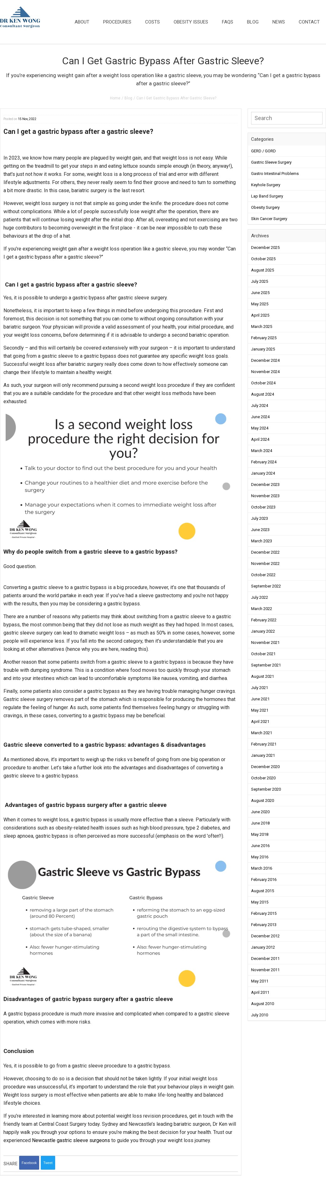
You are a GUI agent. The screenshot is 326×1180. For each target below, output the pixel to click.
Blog (253, 22)
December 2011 (265, 958)
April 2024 (260, 439)
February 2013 (263, 924)
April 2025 (260, 315)
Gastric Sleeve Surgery (271, 162)
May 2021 (259, 710)
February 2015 (263, 913)
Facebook (29, 1163)
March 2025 (261, 326)
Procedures (117, 22)
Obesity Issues (191, 22)
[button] (287, 178)
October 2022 (263, 574)
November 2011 (265, 969)
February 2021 (263, 744)
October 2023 (263, 507)
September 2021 (266, 665)
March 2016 (261, 868)
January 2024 (263, 473)
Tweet (47, 1163)
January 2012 (263, 947)
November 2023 (265, 495)
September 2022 (266, 586)
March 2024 (261, 450)
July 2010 (259, 1015)
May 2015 (259, 902)
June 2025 (260, 292)
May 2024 (259, 428)
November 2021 (265, 642)
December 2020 (265, 766)
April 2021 (260, 721)
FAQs (227, 22)
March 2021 (261, 732)
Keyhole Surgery (265, 184)
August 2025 (262, 270)
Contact (309, 22)
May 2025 (259, 304)
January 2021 (263, 755)
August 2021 (262, 676)
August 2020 (262, 800)
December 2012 (265, 936)
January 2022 (263, 631)
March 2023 (261, 541)
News (278, 22)
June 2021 (260, 699)
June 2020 (260, 811)
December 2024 (265, 360)
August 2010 (262, 1003)
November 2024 (265, 371)
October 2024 (263, 383)
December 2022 (265, 552)
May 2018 (259, 834)
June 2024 (260, 416)
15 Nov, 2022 (27, 119)
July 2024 (259, 405)
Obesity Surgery (265, 207)
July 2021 (259, 687)
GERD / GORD (263, 151)
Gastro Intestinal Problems (275, 173)
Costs (152, 22)
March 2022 (261, 608)
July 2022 (259, 597)
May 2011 (259, 981)
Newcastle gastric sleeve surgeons (71, 1140)
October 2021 (263, 653)
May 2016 (259, 857)
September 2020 (266, 789)
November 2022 (265, 563)
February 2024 (263, 462)
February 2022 (263, 620)
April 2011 (260, 992)
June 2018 (260, 823)
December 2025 (265, 247)
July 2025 (259, 281)
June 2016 (260, 845)
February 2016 (263, 879)
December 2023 (265, 484)
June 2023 (260, 529)
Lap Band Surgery (267, 196)
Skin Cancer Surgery (269, 218)
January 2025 (263, 349)
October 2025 (263, 258)
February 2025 (263, 337)
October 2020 (263, 778)
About (82, 22)
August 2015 (262, 890)
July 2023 (259, 518)
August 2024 (262, 394)
